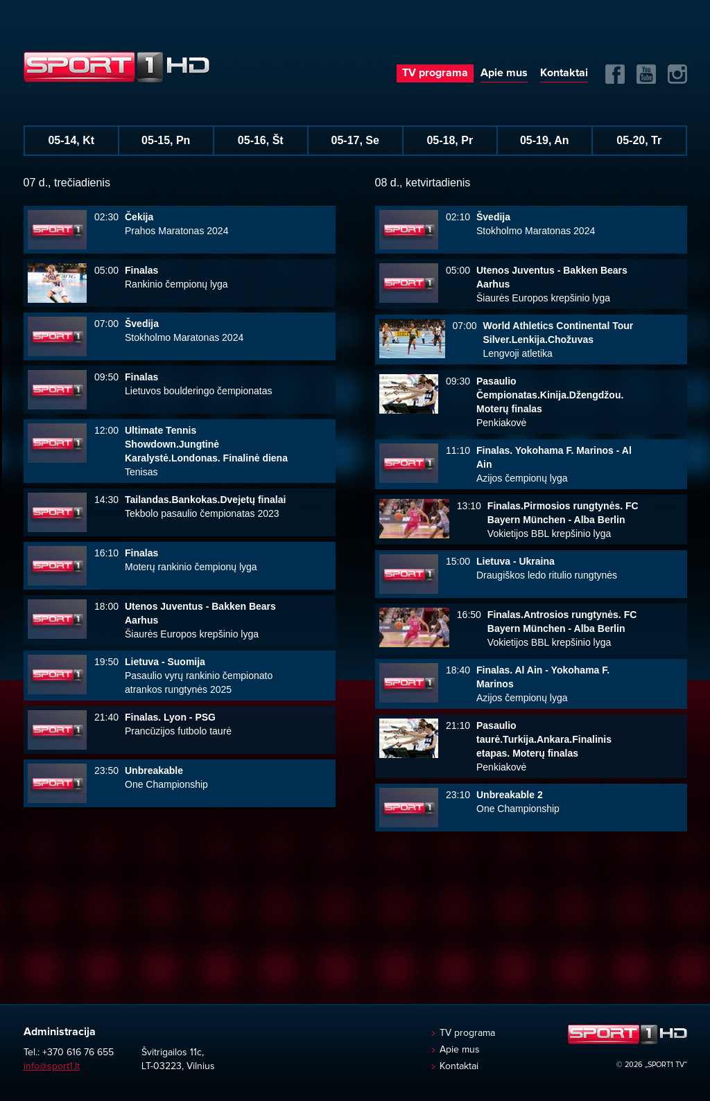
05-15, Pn (165, 140)
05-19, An (544, 140)
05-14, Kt (71, 140)
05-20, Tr (638, 140)
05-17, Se (355, 140)
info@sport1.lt (52, 1066)
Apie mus (504, 72)
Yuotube (646, 74)
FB (615, 74)
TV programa (435, 72)
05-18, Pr (449, 140)
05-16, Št (261, 140)
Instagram (677, 74)
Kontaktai (564, 72)
